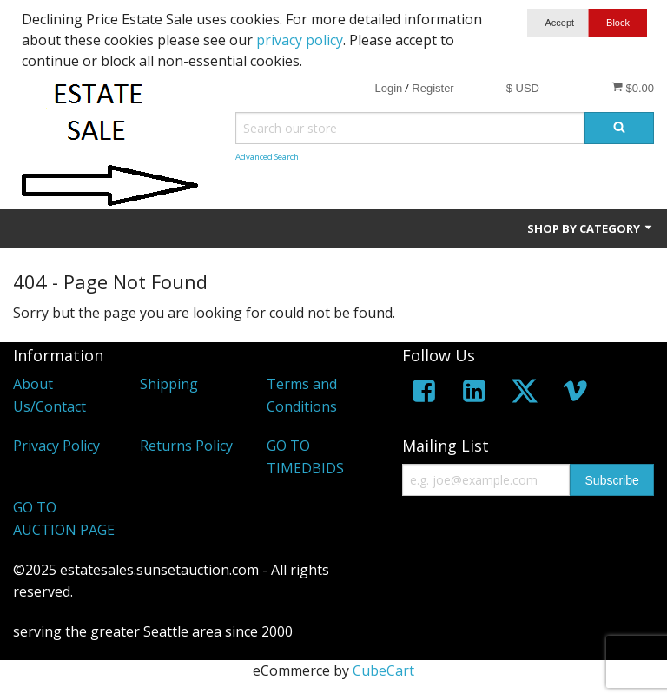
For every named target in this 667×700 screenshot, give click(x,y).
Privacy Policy (56, 445)
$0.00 (632, 88)
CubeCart (383, 670)
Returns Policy (186, 445)
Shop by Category (590, 228)
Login (388, 88)
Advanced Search (267, 156)
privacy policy (299, 40)
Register (432, 88)
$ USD (522, 88)
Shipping (169, 383)
